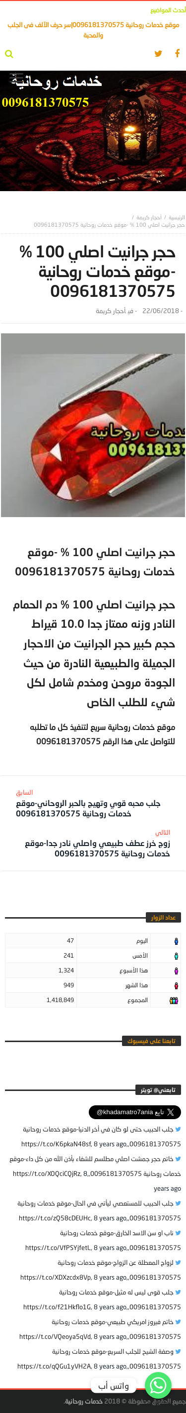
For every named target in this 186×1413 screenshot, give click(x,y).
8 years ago (110, 1144)
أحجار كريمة (149, 217)
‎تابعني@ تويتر (158, 1089)
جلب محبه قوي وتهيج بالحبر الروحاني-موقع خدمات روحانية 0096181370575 (92, 803)
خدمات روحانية (84, 1401)
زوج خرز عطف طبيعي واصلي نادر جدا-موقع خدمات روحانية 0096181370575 (94, 843)
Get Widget (158, 1403)
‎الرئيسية (177, 217)
